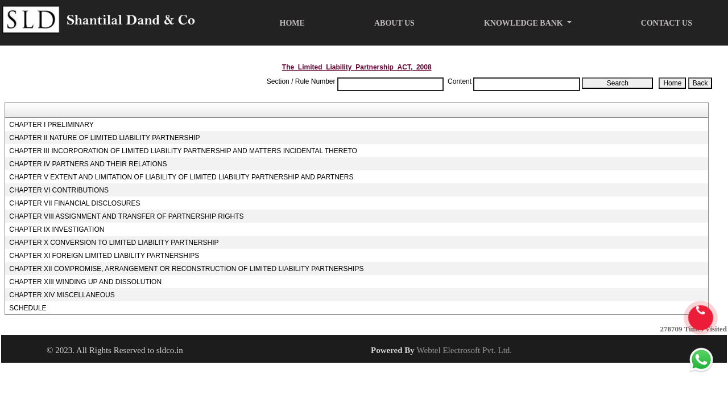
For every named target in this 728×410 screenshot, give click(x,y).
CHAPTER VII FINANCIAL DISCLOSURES (74, 203)
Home (292, 23)
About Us (394, 23)
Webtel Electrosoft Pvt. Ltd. (464, 350)
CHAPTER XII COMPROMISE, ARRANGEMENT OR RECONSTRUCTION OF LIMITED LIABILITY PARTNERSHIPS (186, 269)
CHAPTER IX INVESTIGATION (56, 229)
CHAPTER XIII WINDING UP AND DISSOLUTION (85, 282)
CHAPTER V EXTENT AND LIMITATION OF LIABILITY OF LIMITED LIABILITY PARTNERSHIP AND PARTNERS (181, 177)
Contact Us (666, 23)
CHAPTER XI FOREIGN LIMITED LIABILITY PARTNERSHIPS (104, 256)
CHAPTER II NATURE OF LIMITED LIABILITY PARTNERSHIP (104, 138)
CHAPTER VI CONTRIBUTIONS (59, 190)
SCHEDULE (27, 308)
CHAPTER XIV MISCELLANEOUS (61, 295)
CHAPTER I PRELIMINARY (51, 125)
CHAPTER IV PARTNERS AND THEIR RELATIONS (88, 164)
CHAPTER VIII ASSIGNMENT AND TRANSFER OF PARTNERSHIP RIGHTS (126, 216)
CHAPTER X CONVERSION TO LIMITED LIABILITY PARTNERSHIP (113, 243)
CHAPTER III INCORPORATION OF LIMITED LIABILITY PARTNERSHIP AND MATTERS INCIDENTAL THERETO (183, 151)
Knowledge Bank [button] (524, 23)
